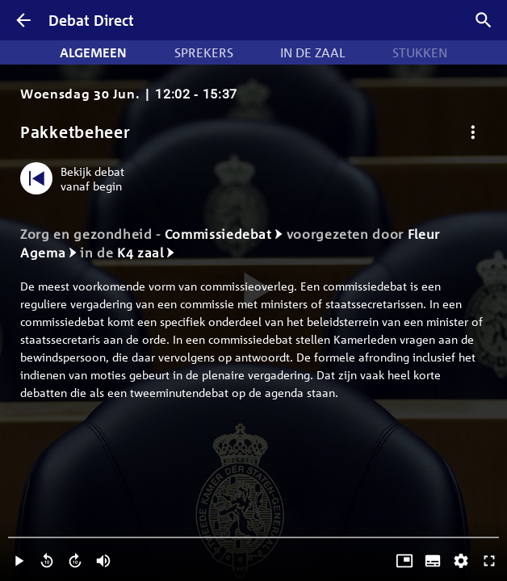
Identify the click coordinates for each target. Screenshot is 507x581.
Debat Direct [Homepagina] (91, 20)
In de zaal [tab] (312, 52)
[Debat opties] (473, 132)
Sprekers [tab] (203, 52)
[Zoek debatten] (483, 20)
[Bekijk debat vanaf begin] (76, 178)
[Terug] (23, 20)
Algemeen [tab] (93, 52)
